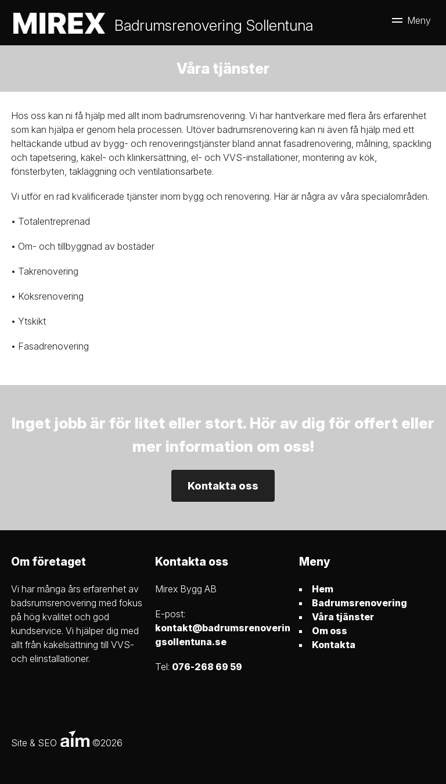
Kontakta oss (223, 486)
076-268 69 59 (207, 666)
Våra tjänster (343, 617)
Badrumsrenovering (359, 603)
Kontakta (333, 644)
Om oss (329, 630)
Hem (322, 589)
